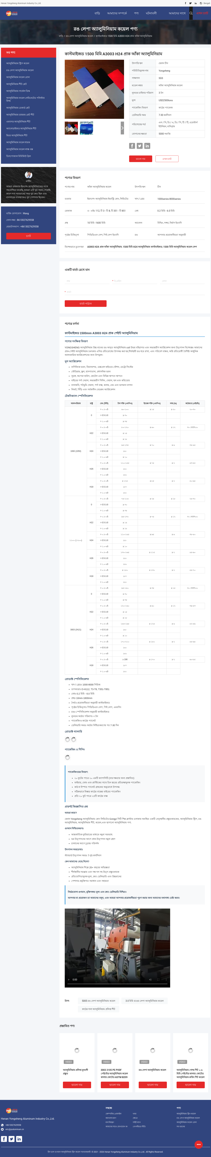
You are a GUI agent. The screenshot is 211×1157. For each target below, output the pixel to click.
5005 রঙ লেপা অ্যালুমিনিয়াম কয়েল (98, 1001)
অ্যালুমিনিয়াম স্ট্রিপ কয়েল (17, 63)
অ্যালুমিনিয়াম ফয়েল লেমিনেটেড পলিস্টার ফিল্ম (25, 99)
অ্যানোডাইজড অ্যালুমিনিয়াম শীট (21, 128)
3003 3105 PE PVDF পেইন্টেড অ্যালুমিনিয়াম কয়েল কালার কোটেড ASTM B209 (114, 1074)
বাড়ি (61, 36)
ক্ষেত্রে (135, 1118)
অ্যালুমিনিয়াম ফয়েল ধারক (18, 142)
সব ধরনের (181, 1126)
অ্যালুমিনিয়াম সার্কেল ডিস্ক (18, 91)
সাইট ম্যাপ (137, 1122)
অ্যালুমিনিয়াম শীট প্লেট (16, 84)
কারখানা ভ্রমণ (111, 1118)
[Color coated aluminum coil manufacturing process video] (117, 948)
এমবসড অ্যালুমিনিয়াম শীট (18, 121)
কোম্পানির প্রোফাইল (114, 1114)
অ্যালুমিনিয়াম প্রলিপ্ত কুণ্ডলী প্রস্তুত (75, 1072)
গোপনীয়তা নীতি (139, 1126)
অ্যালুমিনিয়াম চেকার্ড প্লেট (18, 107)
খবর (134, 1114)
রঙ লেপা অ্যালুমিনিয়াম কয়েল (79, 36)
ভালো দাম (140, 159)
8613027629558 (25, 220)
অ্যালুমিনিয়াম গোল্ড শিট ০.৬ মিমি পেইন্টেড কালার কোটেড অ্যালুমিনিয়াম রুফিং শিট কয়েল (190, 1074)
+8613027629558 (29, 226)
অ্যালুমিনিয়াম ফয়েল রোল (18, 77)
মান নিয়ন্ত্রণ (110, 1122)
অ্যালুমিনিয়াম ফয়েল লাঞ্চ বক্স (19, 149)
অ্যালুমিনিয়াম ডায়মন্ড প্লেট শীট (20, 114)
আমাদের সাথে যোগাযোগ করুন (117, 1126)
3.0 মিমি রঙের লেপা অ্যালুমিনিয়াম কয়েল (145, 1001)
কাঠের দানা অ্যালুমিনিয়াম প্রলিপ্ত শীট (98, 1009)
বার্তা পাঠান (86, 303)
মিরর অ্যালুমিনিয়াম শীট (17, 135)
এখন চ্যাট (166, 159)
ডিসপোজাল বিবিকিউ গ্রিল (18, 156)
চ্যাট (28, 236)
